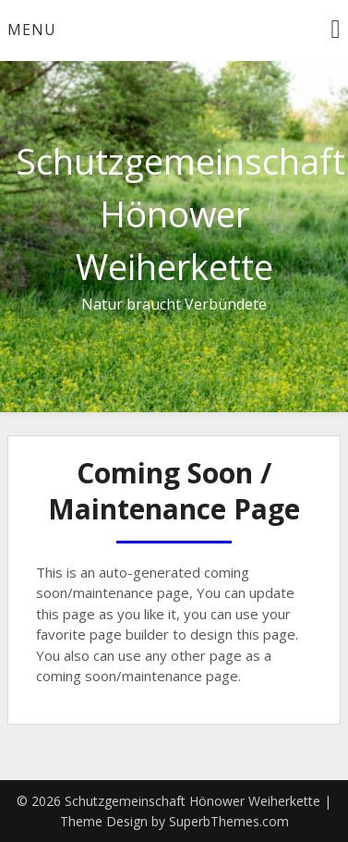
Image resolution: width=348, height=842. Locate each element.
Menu (31, 29)
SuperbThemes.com (229, 821)
